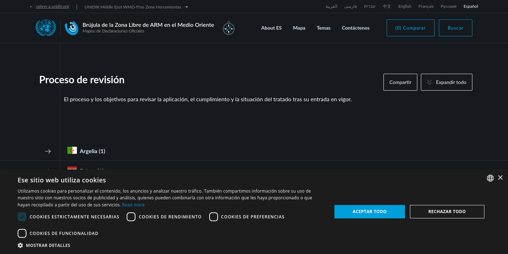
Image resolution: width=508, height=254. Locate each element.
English (404, 6)
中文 (387, 6)
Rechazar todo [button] (447, 211)
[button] (170, 245)
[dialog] (254, 211)
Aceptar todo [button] (370, 211)
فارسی (350, 6)
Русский (448, 6)
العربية (331, 6)
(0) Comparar (410, 28)
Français (426, 6)
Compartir (400, 82)
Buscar (456, 28)
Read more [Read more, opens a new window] (133, 205)
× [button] (500, 178)
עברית (370, 6)
